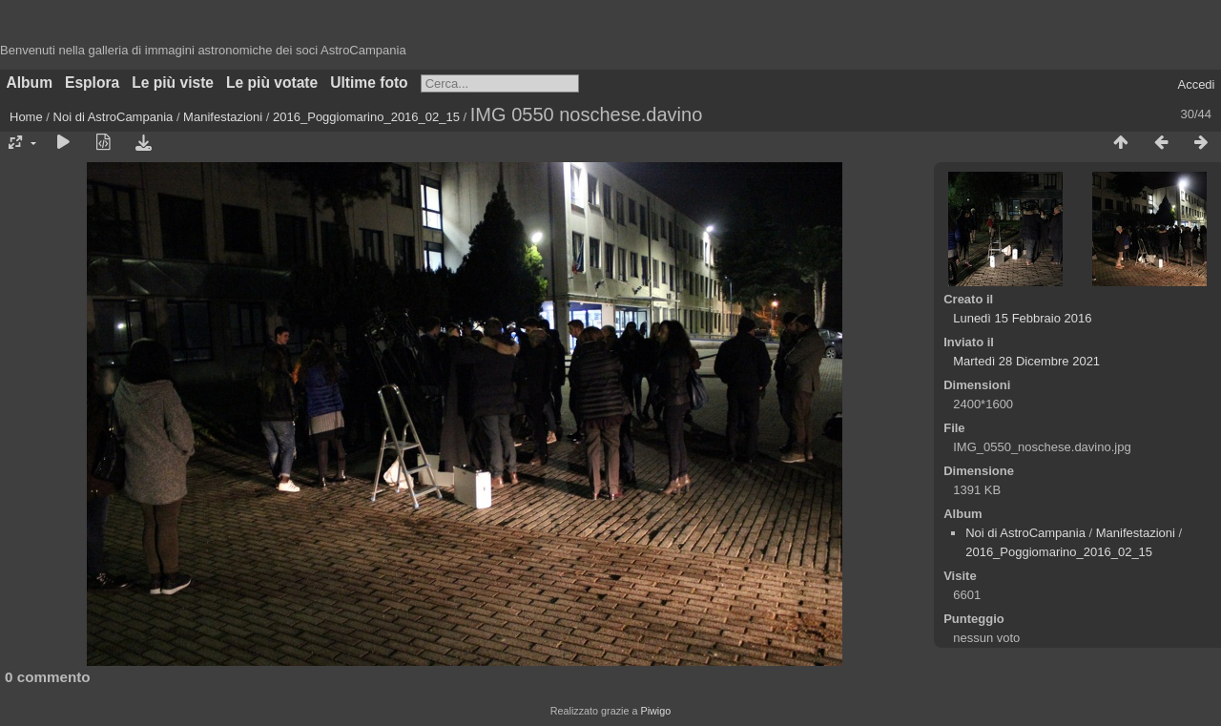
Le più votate (272, 82)
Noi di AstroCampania (113, 117)
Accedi (1195, 84)
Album (30, 82)
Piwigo (655, 710)
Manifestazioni (222, 117)
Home (26, 117)
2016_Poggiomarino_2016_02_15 (366, 117)
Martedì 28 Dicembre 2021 (1026, 361)
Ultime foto (368, 82)
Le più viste (173, 82)
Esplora (92, 82)
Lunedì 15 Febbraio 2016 (1022, 318)
